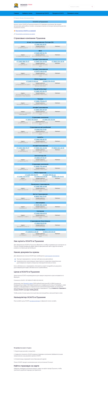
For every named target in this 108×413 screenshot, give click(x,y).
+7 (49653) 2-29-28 (31, 232)
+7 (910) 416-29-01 (32, 120)
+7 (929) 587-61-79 (40, 53)
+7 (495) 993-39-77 (31, 175)
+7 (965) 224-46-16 (58, 61)
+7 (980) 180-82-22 (40, 139)
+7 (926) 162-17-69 (40, 129)
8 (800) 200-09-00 (49, 232)
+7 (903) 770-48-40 (40, 166)
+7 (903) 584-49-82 (40, 205)
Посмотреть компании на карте (25, 34)
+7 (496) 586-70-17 (23, 61)
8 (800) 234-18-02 (49, 81)
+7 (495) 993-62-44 (49, 175)
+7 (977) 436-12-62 (40, 71)
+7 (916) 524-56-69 (48, 120)
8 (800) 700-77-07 (40, 196)
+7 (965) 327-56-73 (40, 91)
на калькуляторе (35, 301)
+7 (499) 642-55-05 (40, 176)
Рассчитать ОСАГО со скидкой (26, 31)
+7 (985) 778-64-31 (40, 101)
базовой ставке (28, 283)
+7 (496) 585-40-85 (40, 186)
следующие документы (52, 256)
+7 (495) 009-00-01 (40, 213)
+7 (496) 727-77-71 (23, 176)
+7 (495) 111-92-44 (32, 81)
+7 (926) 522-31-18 (40, 223)
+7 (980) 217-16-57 (40, 158)
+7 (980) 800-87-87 (40, 110)
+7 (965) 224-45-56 (40, 61)
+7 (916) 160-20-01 (40, 44)
